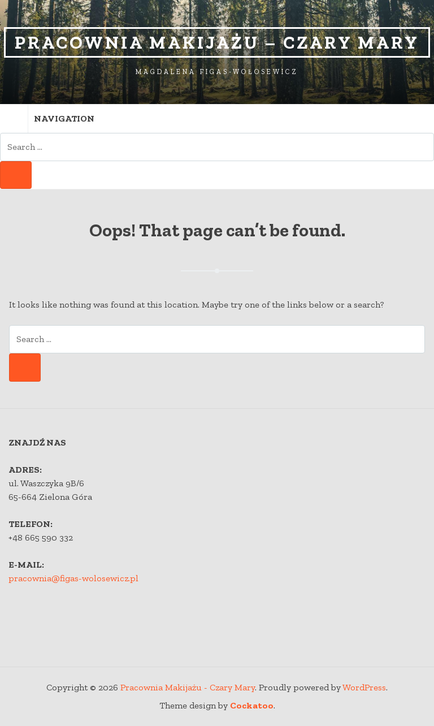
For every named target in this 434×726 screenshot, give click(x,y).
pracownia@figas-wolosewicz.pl (73, 578)
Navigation (47, 119)
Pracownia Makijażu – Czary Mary (217, 42)
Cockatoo (252, 705)
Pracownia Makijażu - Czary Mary (187, 687)
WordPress (364, 687)
